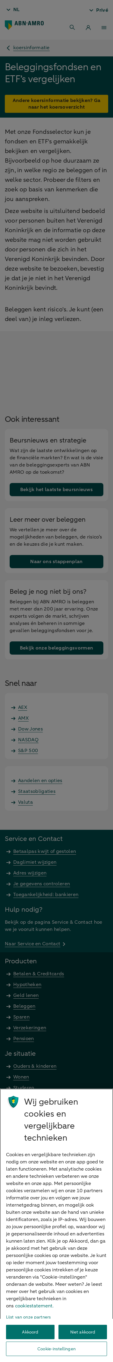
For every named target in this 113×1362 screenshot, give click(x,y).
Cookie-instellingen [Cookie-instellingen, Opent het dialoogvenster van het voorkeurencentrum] (56, 1349)
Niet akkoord (83, 1332)
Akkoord (30, 1332)
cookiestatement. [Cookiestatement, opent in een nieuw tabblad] (34, 1306)
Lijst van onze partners (28, 1317)
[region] (56, 1225)
